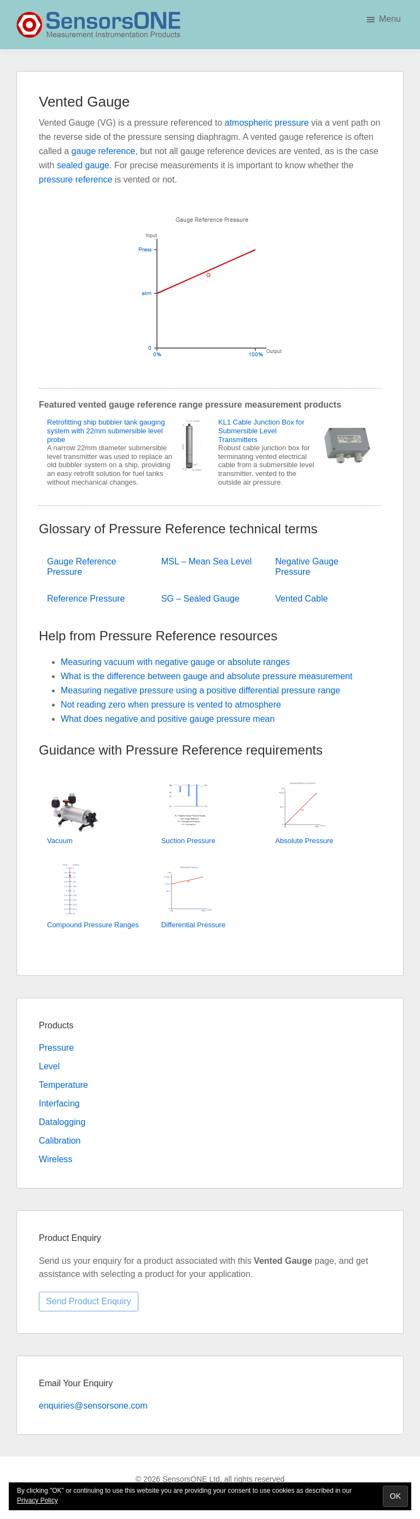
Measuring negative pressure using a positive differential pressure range (200, 690)
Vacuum (60, 841)
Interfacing (59, 1103)
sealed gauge (83, 165)
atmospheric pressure (267, 122)
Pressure (56, 1047)
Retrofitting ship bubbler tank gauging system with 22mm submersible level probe (106, 430)
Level (49, 1066)
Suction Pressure (188, 841)
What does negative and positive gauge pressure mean (168, 718)
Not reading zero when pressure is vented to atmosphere (171, 704)
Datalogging (62, 1122)
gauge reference (104, 151)
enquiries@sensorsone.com (93, 1405)
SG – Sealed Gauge (200, 598)
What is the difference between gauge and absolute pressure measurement (206, 676)
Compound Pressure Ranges (93, 925)
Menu (390, 18)
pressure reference (75, 179)
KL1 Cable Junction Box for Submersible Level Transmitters (261, 430)
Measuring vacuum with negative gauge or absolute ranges (175, 662)
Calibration (59, 1140)
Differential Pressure (193, 925)
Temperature (63, 1085)
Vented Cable (301, 598)
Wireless (55, 1159)
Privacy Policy (37, 1500)
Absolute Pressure (304, 841)
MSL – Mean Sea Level (206, 561)
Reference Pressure (86, 598)
